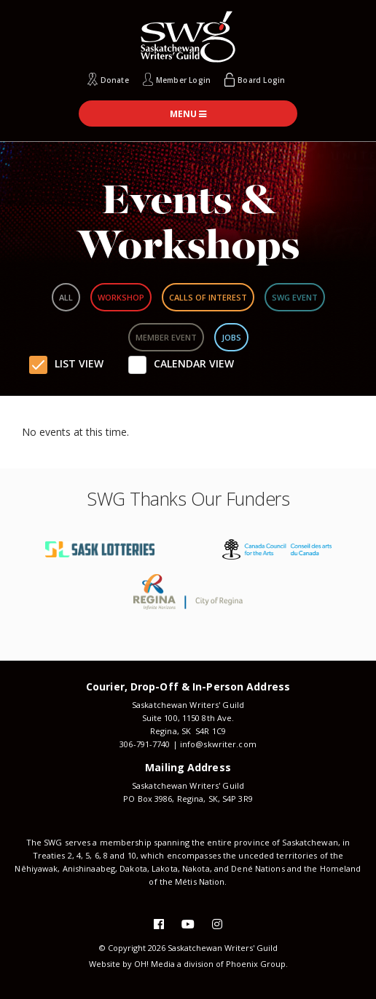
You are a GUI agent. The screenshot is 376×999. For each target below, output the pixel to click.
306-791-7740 (145, 744)
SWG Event (295, 297)
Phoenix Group (256, 963)
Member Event (166, 337)
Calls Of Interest (208, 297)
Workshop (121, 297)
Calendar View (194, 363)
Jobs (231, 337)
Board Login (261, 80)
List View (79, 363)
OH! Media (154, 963)
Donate (115, 80)
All (66, 297)
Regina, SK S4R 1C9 (188, 730)
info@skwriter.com (218, 744)
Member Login (183, 80)
